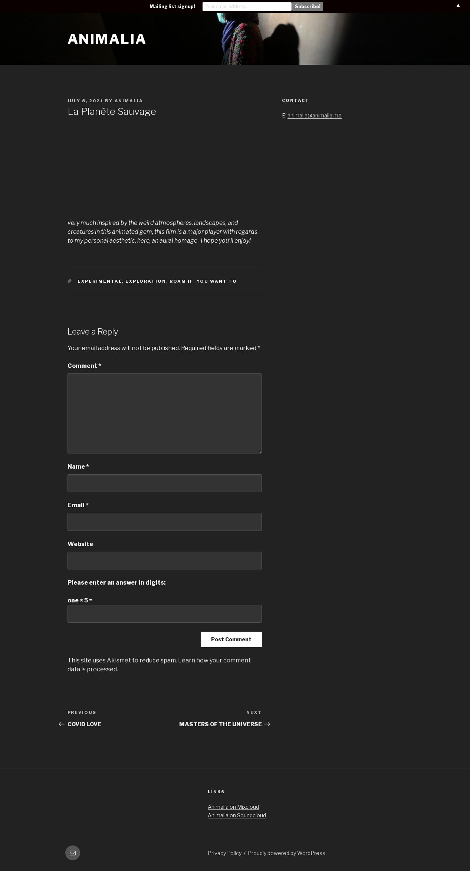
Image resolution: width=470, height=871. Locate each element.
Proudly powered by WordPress (286, 853)
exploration (145, 281)
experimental (100, 281)
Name (78, 466)
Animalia (107, 39)
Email (78, 505)
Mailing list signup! (172, 6)
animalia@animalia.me (314, 115)
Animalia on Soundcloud (237, 815)
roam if (181, 281)
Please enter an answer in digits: (117, 582)
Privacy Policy (224, 853)
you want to (217, 281)
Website (80, 544)
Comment (84, 365)
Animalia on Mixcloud (233, 807)
